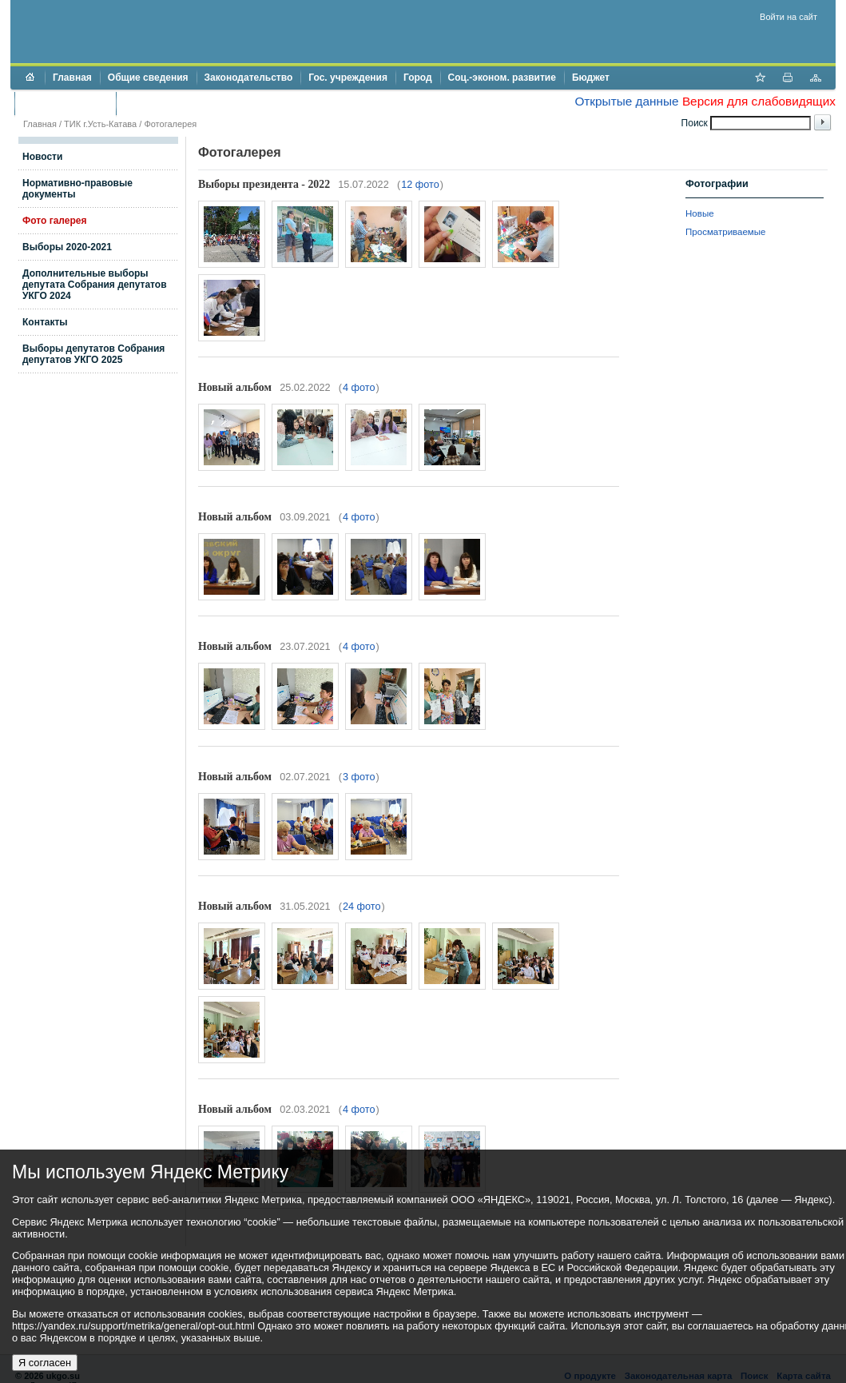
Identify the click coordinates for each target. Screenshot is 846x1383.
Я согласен (44, 1363)
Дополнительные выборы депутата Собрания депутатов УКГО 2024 (94, 284)
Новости (42, 156)
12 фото (420, 184)
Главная (72, 77)
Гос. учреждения (347, 77)
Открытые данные (626, 101)
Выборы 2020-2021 (67, 247)
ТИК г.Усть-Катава (100, 124)
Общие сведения (148, 77)
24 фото (362, 906)
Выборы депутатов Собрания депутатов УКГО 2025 (93, 354)
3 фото (359, 777)
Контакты (45, 322)
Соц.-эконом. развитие (502, 77)
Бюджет (591, 77)
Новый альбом (235, 387)
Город (417, 77)
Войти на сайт (788, 17)
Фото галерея (54, 220)
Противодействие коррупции (193, 103)
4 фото (359, 387)
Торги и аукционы (65, 103)
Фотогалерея (170, 124)
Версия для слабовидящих (759, 101)
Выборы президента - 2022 (264, 184)
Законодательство (249, 77)
